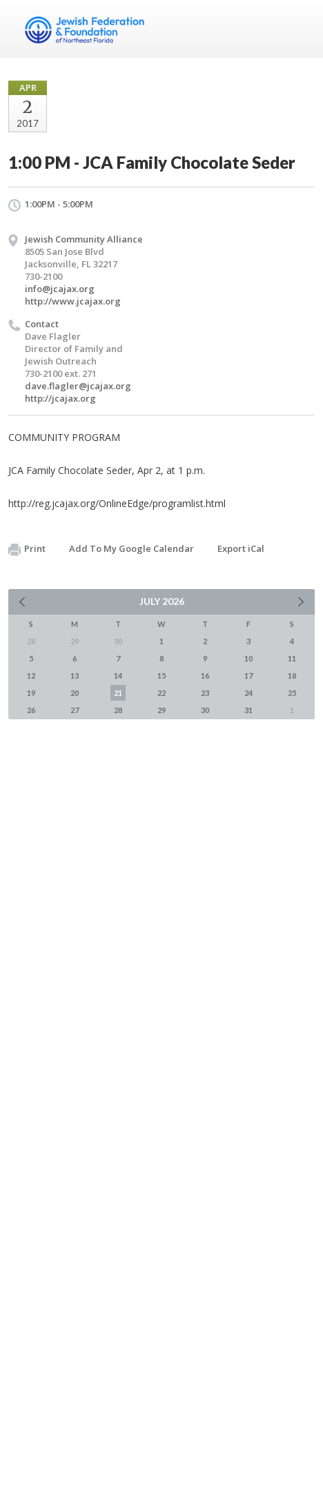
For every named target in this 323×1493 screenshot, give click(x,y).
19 (31, 692)
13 (74, 675)
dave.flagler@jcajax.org (78, 386)
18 (292, 675)
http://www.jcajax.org (73, 301)
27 (74, 710)
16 (205, 675)
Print (27, 549)
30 (205, 710)
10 (248, 658)
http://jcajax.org (60, 398)
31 (248, 710)
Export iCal (240, 548)
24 (248, 692)
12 (31, 675)
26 (31, 710)
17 (248, 675)
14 (118, 675)
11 (292, 658)
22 (161, 692)
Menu (299, 29)
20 (74, 692)
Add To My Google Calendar (131, 548)
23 (205, 692)
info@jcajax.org (60, 288)
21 (118, 692)
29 (161, 710)
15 (161, 675)
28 (118, 710)
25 (292, 692)
